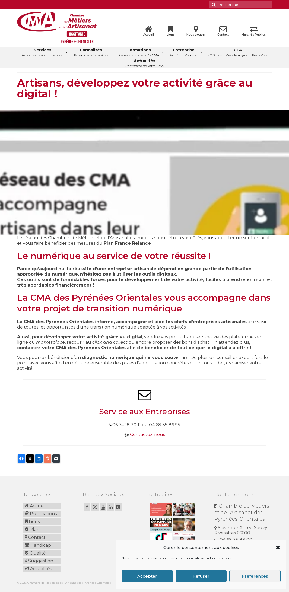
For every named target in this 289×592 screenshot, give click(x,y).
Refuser (201, 576)
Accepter (147, 576)
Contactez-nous (147, 434)
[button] (278, 547)
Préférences (255, 576)
